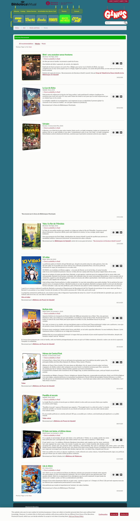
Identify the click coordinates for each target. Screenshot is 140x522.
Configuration (103, 514)
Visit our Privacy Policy (76, 516)
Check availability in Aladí (52, 59)
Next (30, 47)
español (116, 1)
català (110, 1)
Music (44, 44)
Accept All (114, 514)
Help (126, 1)
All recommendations (26, 44)
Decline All (124, 514)
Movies (37, 44)
